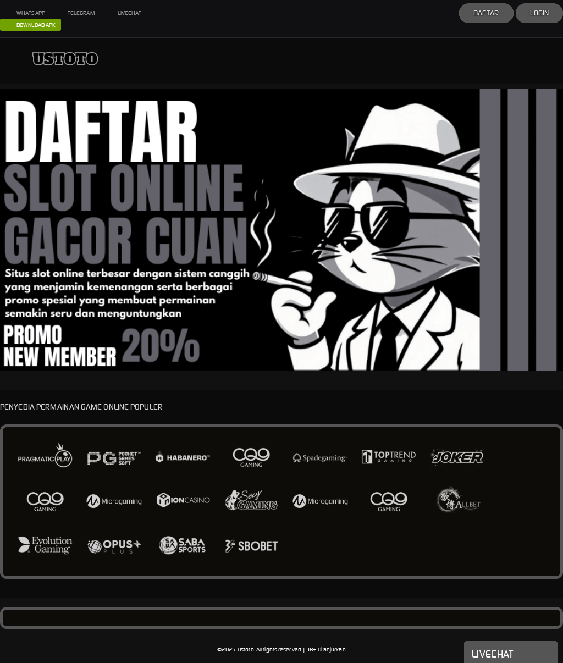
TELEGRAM (76, 12)
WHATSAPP (25, 12)
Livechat (511, 653)
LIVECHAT (124, 12)
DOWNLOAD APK (30, 25)
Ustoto (246, 649)
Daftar (486, 13)
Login (539, 13)
